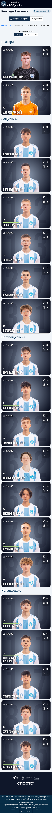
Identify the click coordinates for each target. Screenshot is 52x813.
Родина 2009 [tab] (6, 25)
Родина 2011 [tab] (32, 25)
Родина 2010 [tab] (19, 25)
